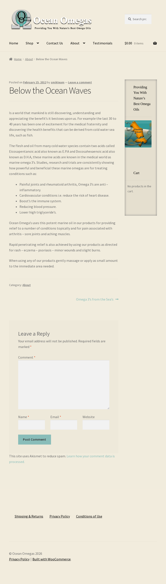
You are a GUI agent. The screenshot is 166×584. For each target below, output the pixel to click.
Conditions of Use (89, 516)
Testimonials (102, 43)
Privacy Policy (59, 516)
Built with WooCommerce (51, 559)
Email (55, 417)
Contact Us (54, 43)
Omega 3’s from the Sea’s (94, 299)
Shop (29, 43)
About (75, 43)
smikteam (57, 82)
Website (89, 417)
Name (23, 417)
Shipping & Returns (29, 516)
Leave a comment (80, 82)
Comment (26, 357)
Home (13, 43)
